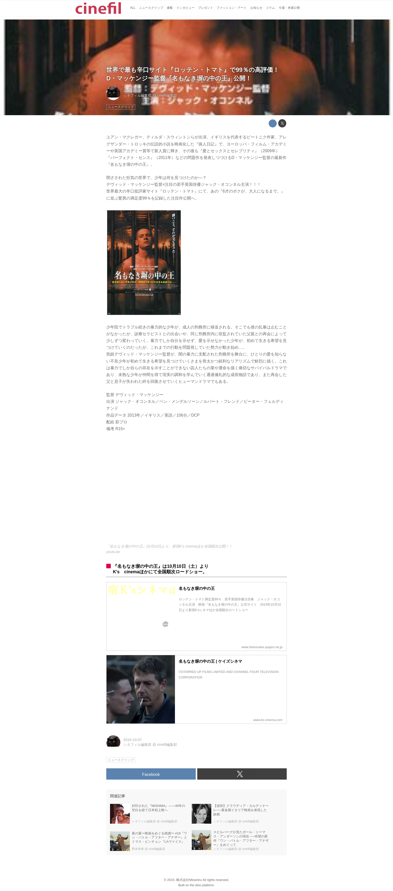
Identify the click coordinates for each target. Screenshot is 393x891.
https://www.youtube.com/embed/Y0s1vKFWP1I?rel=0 (196, 491)
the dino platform (202, 885)
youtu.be (113, 552)
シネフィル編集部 (137, 95)
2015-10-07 (132, 91)
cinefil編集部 (167, 95)
